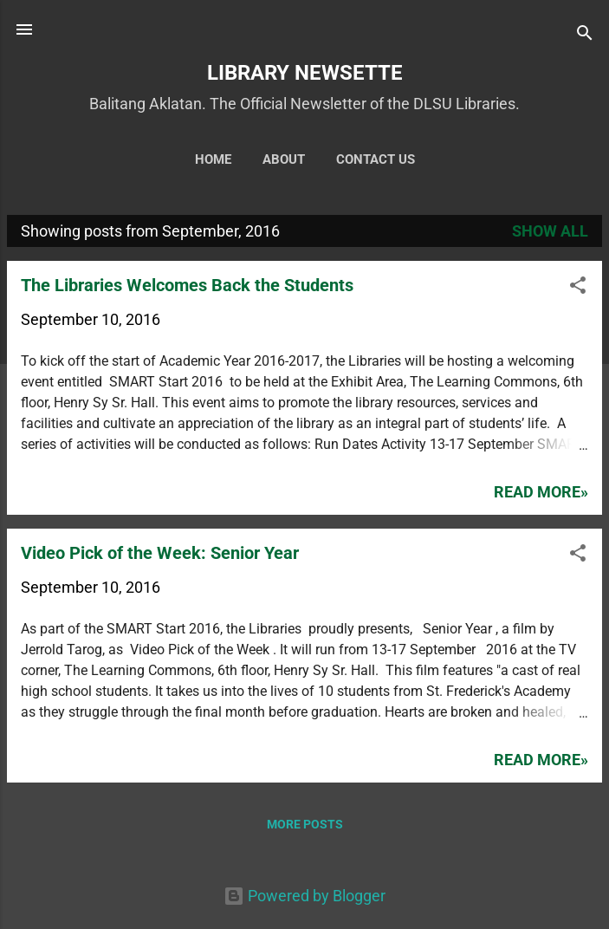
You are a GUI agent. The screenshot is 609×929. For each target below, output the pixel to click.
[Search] (584, 35)
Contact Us (375, 159)
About (283, 159)
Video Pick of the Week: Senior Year (160, 552)
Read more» (541, 492)
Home (213, 159)
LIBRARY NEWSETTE (305, 73)
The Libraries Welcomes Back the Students (187, 285)
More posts (305, 824)
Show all (550, 231)
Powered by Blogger (304, 896)
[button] (577, 288)
